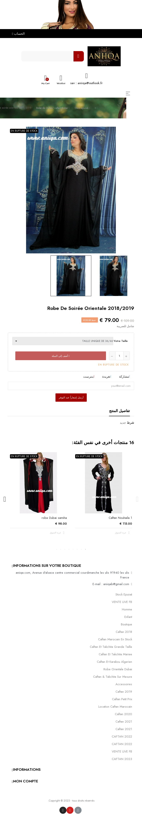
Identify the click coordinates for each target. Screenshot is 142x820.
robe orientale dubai (117, 669)
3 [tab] (77, 549)
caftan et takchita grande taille (111, 646)
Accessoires (124, 684)
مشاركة (124, 376)
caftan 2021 (124, 721)
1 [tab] (85, 549)
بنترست (88, 376)
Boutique (126, 624)
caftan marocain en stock (115, 639)
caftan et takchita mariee (115, 654)
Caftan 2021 (124, 729)
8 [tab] (56, 549)
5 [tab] (69, 549)
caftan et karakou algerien (114, 661)
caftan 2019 (124, 691)
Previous (137, 499)
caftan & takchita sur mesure (112, 676)
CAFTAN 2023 (122, 759)
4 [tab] (73, 549)
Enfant (128, 617)
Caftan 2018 (124, 632)
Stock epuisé (124, 594)
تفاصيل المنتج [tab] (119, 411)
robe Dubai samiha (54, 518)
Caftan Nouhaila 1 (120, 518)
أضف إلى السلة (61, 356)
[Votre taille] (62, 341)
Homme (127, 609)
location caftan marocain (115, 706)
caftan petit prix (122, 699)
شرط (130, 422)
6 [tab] (65, 549)
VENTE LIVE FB (122, 602)
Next (5, 499)
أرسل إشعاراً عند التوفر (71, 397)
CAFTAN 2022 (122, 736)
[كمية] (119, 356)
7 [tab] (61, 549)
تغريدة (106, 376)
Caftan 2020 (123, 714)
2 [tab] (81, 549)
